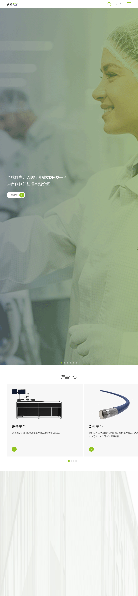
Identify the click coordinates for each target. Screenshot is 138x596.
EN (119, 3)
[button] (61, 362)
